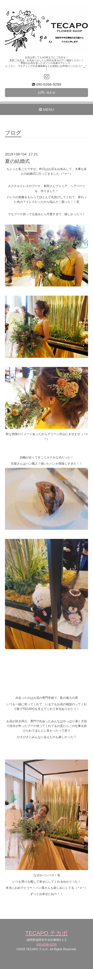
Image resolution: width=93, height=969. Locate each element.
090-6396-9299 (46, 944)
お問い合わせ (47, 92)
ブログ (13, 132)
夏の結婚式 (17, 161)
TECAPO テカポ (46, 933)
